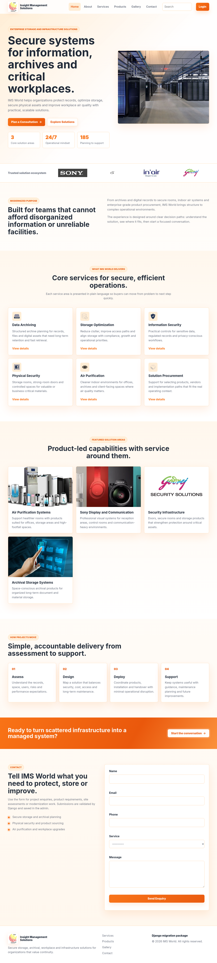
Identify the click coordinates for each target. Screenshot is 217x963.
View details (20, 351)
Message (115, 861)
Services (103, 6)
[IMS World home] (28, 7)
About (88, 6)
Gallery (136, 6)
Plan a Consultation (26, 122)
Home (75, 6)
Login (202, 6)
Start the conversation (188, 737)
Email (112, 796)
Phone (113, 818)
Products (120, 6)
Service (114, 840)
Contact (151, 6)
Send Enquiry (157, 902)
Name (113, 775)
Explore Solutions (62, 122)
